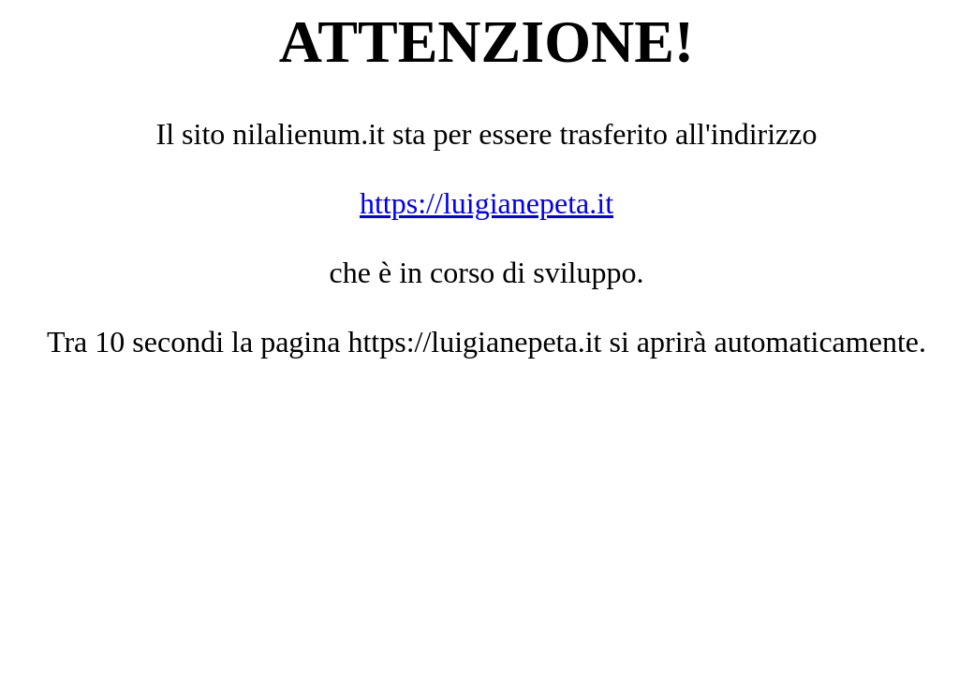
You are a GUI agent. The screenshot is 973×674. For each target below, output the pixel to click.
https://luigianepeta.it (486, 203)
